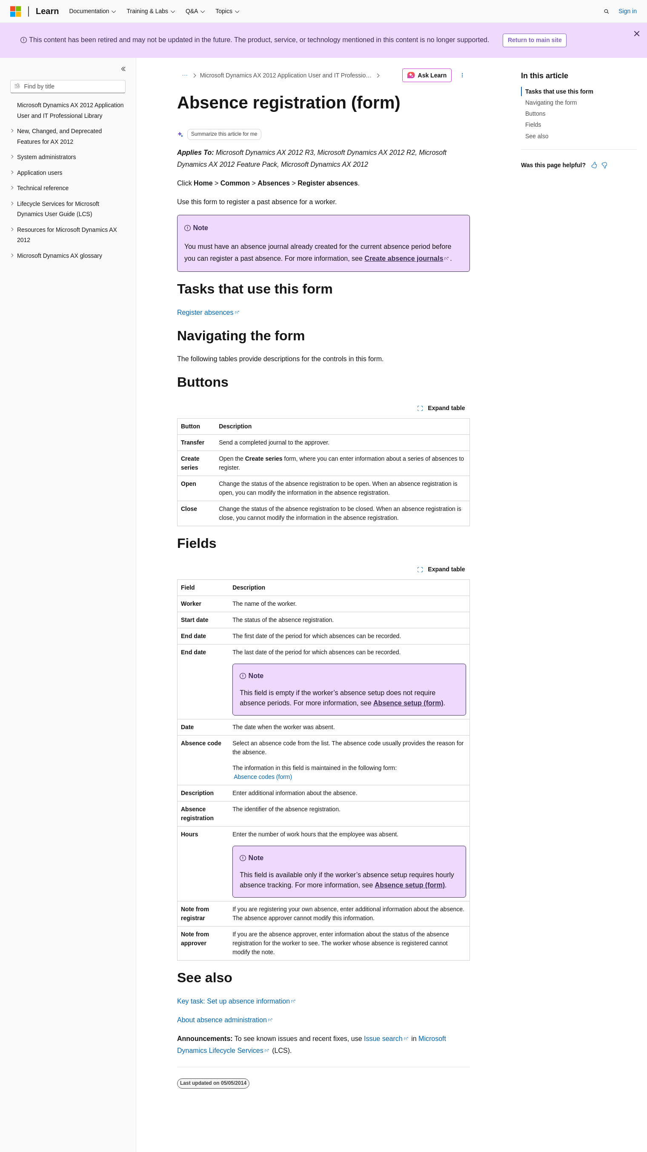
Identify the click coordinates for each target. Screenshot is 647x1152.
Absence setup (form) (408, 703)
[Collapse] (123, 69)
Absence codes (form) (263, 776)
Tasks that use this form (559, 91)
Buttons (535, 113)
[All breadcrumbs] (184, 75)
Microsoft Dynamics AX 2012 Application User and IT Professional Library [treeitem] (70, 110)
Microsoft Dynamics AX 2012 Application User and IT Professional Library (287, 75)
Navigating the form (551, 102)
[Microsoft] (15, 11)
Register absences (205, 312)
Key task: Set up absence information (233, 1001)
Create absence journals (403, 258)
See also (536, 136)
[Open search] (606, 11)
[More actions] (462, 75)
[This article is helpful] (594, 165)
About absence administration (222, 1020)
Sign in (627, 11)
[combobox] (68, 87)
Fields (533, 124)
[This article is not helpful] (604, 165)
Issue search (383, 1038)
